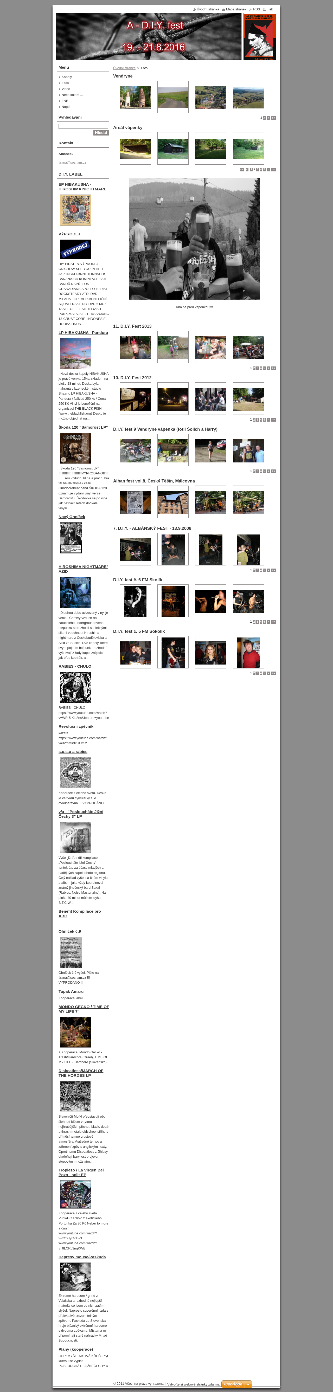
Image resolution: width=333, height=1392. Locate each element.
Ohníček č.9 (70, 931)
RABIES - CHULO (75, 666)
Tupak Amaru (71, 991)
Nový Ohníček (72, 516)
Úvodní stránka (124, 68)
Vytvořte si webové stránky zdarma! (194, 1384)
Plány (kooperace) (76, 1349)
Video (66, 89)
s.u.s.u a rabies (73, 751)
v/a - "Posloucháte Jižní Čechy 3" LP (81, 814)
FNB (65, 101)
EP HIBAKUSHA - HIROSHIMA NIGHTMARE (83, 186)
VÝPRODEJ (69, 234)
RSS (256, 9)
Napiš (66, 107)
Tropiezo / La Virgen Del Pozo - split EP (81, 1172)
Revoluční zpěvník (76, 726)
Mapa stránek (236, 9)
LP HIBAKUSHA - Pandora (83, 332)
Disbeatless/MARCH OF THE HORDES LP (81, 1073)
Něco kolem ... (72, 95)
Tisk (270, 9)
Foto (65, 83)
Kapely (67, 77)
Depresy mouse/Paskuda (82, 1257)
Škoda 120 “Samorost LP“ (83, 427)
